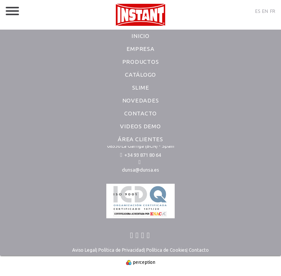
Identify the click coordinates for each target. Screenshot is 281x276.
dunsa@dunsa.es (140, 169)
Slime (140, 87)
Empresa (140, 49)
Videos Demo (140, 126)
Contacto (140, 113)
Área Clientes (140, 139)
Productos (140, 61)
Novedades (140, 100)
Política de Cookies (166, 250)
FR (272, 11)
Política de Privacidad (121, 250)
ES (257, 11)
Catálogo (140, 74)
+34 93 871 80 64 (140, 155)
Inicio (140, 36)
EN (265, 11)
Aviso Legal (84, 250)
